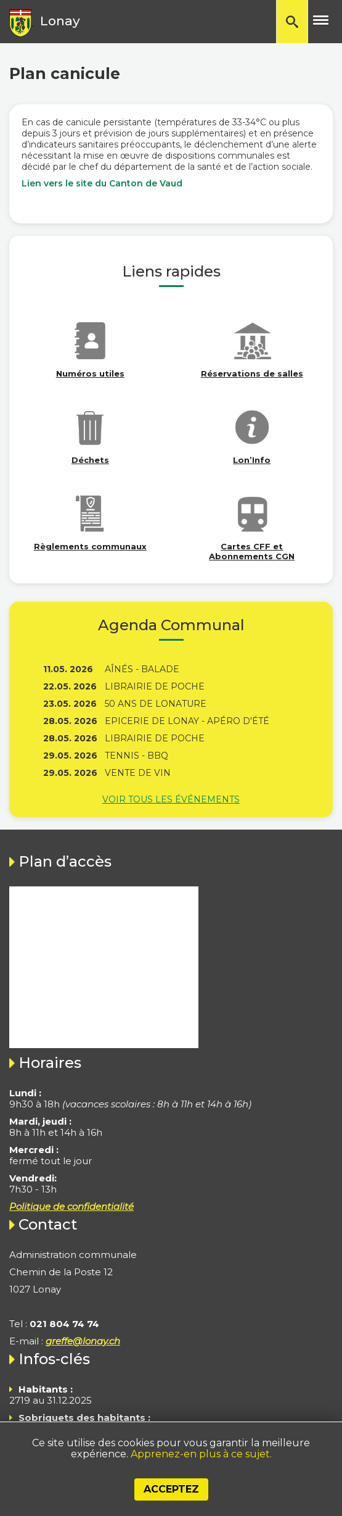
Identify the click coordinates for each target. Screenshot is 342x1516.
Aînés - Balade (142, 669)
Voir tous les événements (171, 799)
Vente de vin (138, 772)
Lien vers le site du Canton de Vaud (102, 183)
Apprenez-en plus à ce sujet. (201, 1454)
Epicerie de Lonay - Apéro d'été (187, 721)
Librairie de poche (155, 686)
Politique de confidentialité (71, 1206)
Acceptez (171, 1489)
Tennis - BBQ (136, 755)
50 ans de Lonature (155, 703)
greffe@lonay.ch (83, 1341)
